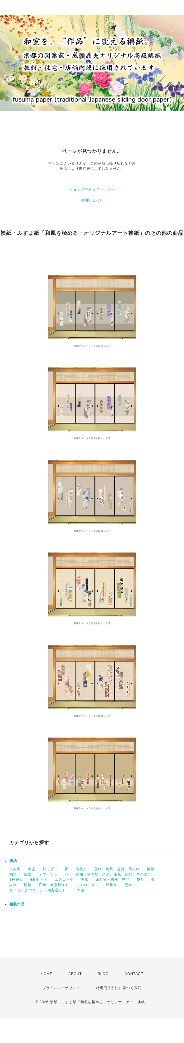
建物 (28, 885)
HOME (47, 974)
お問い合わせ (92, 200)
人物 (13, 885)
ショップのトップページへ (92, 189)
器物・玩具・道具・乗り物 (117, 869)
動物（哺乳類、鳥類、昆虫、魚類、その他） (114, 874)
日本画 (79, 890)
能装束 (81, 869)
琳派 (31, 869)
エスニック (64, 880)
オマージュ (48, 874)
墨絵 (128, 885)
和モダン (50, 869)
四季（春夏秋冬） (54, 885)
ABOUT (75, 974)
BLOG (103, 974)
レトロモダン (87, 885)
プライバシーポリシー (61, 988)
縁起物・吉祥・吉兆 (113, 880)
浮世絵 (111, 885)
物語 (13, 874)
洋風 (84, 880)
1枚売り (16, 880)
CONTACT (133, 974)
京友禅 (15, 869)
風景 (28, 874)
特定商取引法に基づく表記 (119, 988)
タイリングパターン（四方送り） (37, 890)
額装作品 (17, 904)
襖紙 (13, 861)
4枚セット (39, 880)
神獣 (151, 869)
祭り (140, 880)
